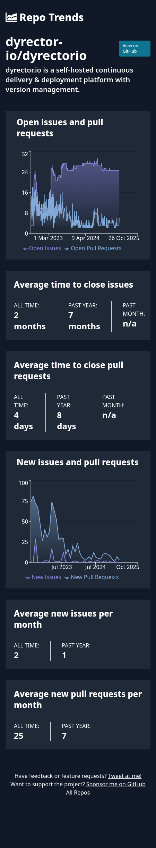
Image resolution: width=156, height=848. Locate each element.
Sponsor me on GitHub (116, 784)
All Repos (78, 792)
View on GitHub (130, 48)
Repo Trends (45, 17)
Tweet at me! (124, 776)
